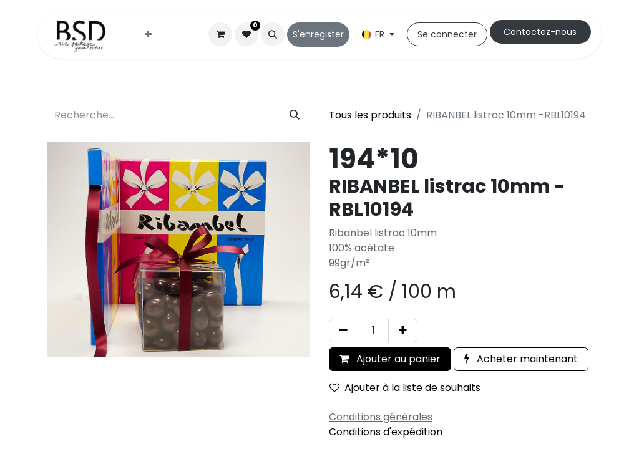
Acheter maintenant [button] (521, 359)
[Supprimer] (343, 330)
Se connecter (447, 34)
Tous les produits (370, 115)
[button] (273, 34)
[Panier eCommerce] (220, 34)
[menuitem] (148, 34)
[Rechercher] (294, 115)
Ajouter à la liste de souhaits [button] (404, 387)
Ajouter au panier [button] (390, 359)
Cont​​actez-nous (540, 32)
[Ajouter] (402, 330)
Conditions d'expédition (385, 432)
